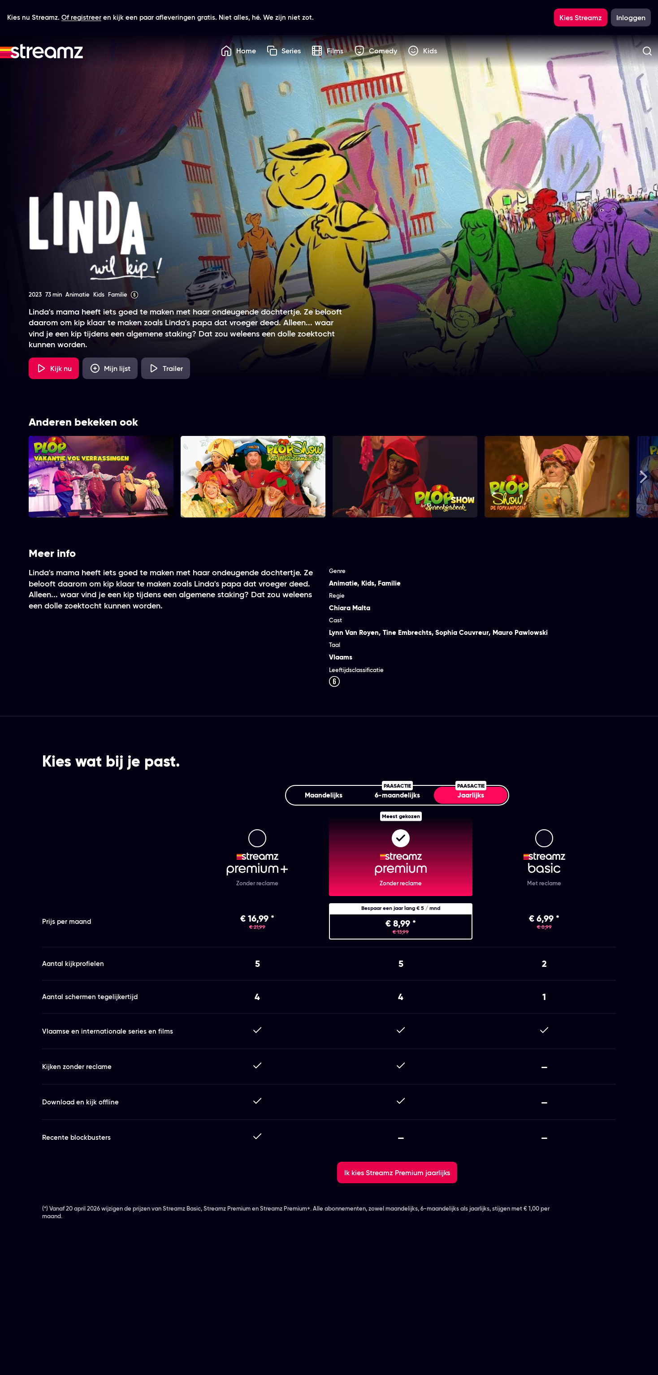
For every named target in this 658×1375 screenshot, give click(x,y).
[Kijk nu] (54, 368)
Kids (422, 50)
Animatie (343, 583)
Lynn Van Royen (354, 632)
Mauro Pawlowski (520, 632)
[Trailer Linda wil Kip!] (165, 368)
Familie (389, 583)
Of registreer (81, 17)
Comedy (376, 50)
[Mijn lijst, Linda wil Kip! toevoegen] (110, 368)
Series (284, 50)
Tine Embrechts (407, 632)
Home (238, 50)
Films (327, 50)
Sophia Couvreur (462, 632)
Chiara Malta (349, 607)
